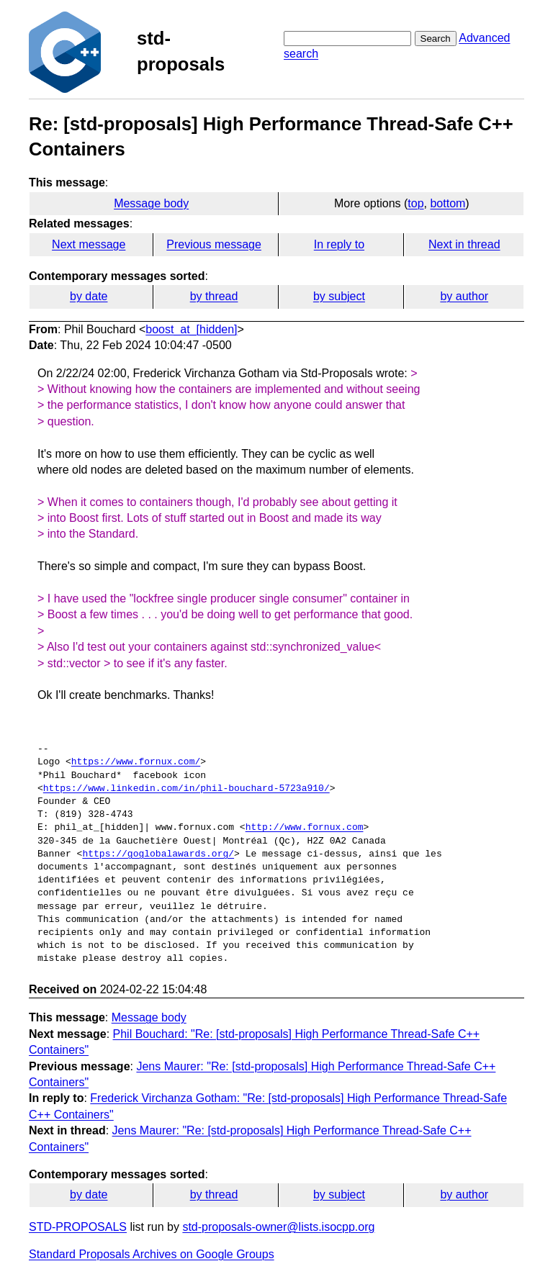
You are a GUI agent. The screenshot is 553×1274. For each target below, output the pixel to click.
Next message (88, 244)
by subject (339, 296)
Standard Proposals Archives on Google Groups (151, 1254)
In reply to (339, 244)
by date (88, 296)
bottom (447, 203)
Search (436, 38)
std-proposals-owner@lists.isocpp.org (278, 1227)
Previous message (213, 244)
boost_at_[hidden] (191, 329)
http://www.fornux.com (305, 827)
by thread (214, 296)
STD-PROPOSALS (78, 1227)
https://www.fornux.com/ (135, 762)
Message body (151, 203)
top (415, 203)
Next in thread (464, 244)
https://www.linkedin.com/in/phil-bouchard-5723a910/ (186, 788)
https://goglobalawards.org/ (158, 854)
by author (464, 296)
